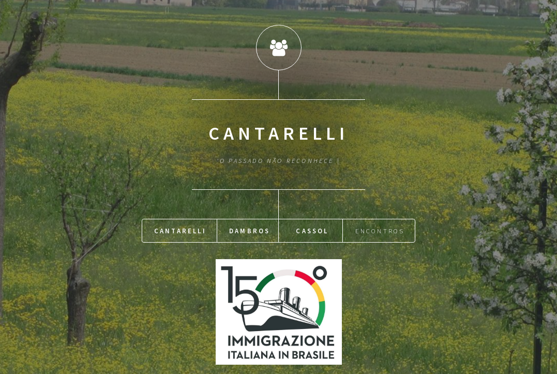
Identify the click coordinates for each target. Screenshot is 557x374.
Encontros (380, 230)
